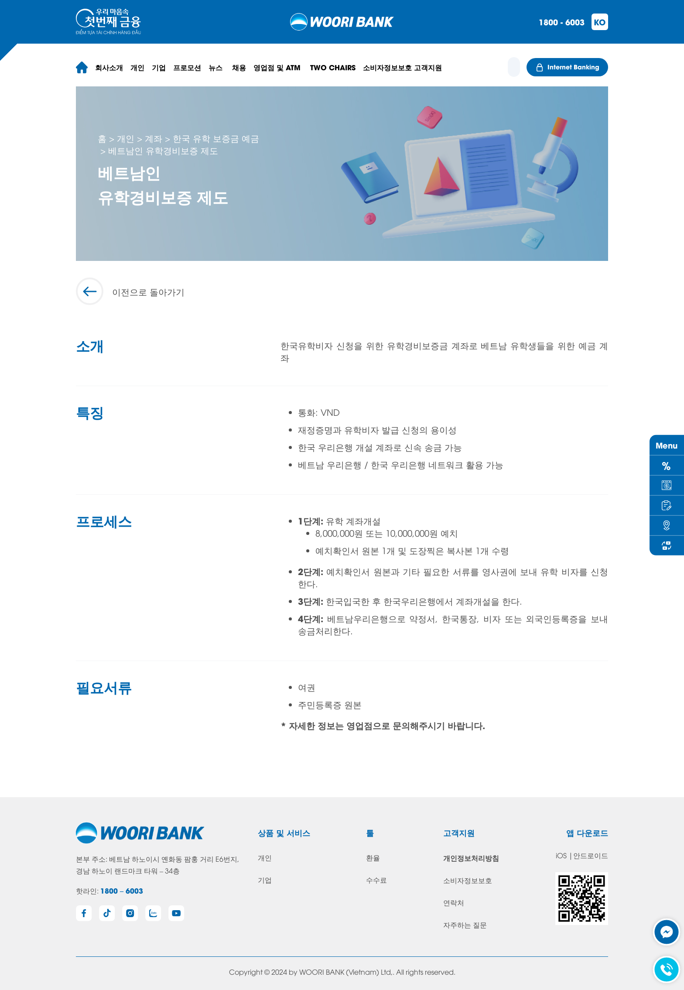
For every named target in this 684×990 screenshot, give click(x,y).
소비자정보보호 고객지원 (402, 67)
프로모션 (187, 67)
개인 (137, 67)
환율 (373, 857)
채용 (239, 67)
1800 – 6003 (121, 890)
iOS (561, 855)
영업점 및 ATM (278, 67)
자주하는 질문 (465, 924)
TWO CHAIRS (333, 67)
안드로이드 (590, 855)
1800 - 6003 (562, 21)
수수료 (376, 879)
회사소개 (109, 67)
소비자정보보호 (467, 880)
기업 (159, 67)
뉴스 (217, 67)
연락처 (453, 902)
